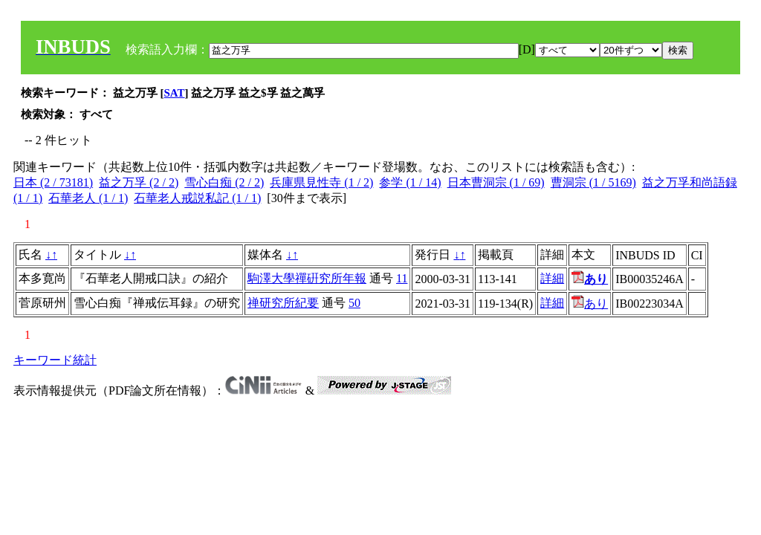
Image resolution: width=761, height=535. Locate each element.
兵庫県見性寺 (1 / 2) (321, 182)
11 (401, 278)
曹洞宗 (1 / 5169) (593, 182)
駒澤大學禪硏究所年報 (306, 278)
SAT (174, 93)
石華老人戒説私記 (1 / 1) (197, 198)
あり (589, 303)
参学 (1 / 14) (410, 182)
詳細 (552, 278)
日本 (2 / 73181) (53, 182)
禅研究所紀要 (283, 302)
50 (354, 302)
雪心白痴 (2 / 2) (224, 182)
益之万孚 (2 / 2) (138, 182)
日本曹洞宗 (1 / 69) (496, 182)
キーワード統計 (55, 360)
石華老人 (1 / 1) (88, 198)
